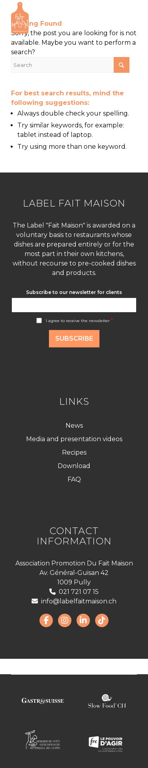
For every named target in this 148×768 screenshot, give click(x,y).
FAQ (74, 479)
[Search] (70, 65)
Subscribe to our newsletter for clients (74, 292)
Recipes (74, 452)
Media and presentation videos (74, 439)
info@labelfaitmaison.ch (74, 601)
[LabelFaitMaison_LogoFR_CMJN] (61, 18)
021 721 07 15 (74, 591)
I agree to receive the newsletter (79, 320)
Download (74, 466)
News (74, 425)
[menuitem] (126, 18)
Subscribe (74, 338)
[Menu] (126, 18)
